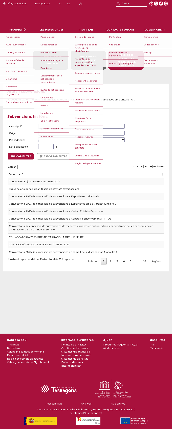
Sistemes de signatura (74, 358)
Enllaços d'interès (72, 362)
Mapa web (156, 348)
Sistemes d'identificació (75, 351)
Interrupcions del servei (76, 355)
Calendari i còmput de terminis (26, 351)
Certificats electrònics (74, 348)
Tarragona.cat (42, 4)
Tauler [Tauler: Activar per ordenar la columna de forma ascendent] (67, 177)
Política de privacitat (73, 344)
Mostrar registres (147, 166)
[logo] (31, 17)
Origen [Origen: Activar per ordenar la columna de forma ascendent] (110, 177)
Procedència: (17, 140)
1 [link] (103, 317)
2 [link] (110, 317)
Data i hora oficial (17, 355)
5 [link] (131, 317)
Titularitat (13, 344)
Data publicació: (18, 146)
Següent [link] (156, 317)
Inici (152, 344)
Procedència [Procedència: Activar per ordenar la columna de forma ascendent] (142, 177)
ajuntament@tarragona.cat (86, 413)
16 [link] (144, 317)
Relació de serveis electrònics (25, 358)
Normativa (13, 348)
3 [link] (117, 317)
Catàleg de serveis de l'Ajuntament (28, 362)
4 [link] (124, 317)
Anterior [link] (93, 317)
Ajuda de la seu (112, 348)
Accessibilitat (54, 403)
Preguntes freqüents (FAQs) (120, 344)
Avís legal (86, 403)
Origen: (13, 133)
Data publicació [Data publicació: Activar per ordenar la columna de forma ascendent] (92, 176)
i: (56, 146)
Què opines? (118, 403)
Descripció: (16, 126)
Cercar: (30, 166)
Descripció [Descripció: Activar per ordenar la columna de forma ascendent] (16, 177)
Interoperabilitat (71, 365)
